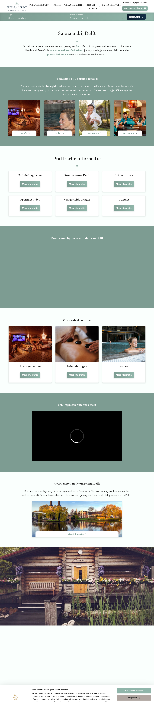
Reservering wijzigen (131, 3)
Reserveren (136, 16)
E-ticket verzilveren (135, 8)
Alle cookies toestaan (134, 676)
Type (10, 14)
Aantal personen (76, 14)
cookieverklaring (56, 691)
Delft (78, 46)
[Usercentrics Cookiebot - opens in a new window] (15, 697)
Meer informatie (30, 184)
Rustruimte (95, 133)
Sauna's (24, 133)
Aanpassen (134, 683)
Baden (59, 133)
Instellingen (37, 697)
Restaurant (130, 133)
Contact (144, 3)
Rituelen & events (93, 7)
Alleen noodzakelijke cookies (133, 690)
